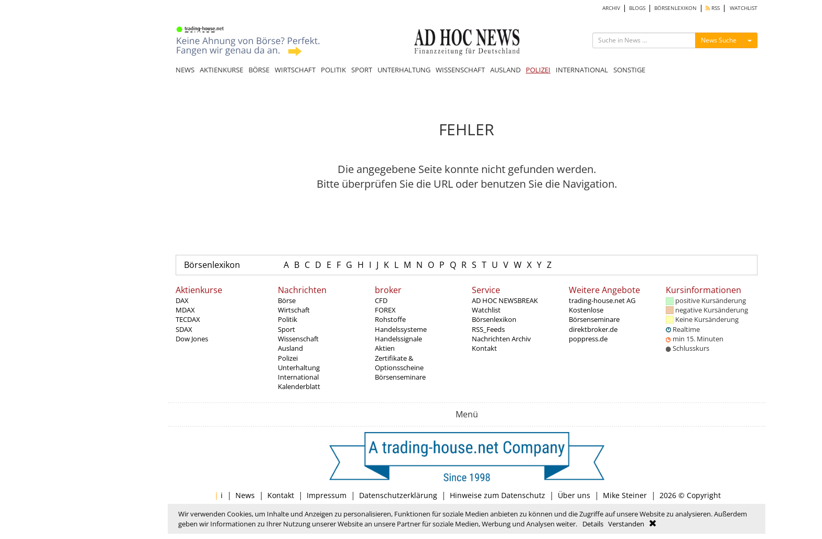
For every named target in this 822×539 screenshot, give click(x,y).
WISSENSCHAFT (460, 69)
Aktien (385, 348)
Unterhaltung (299, 367)
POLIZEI (538, 69)
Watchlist (486, 310)
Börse (287, 300)
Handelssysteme (401, 329)
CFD (381, 300)
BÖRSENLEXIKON (675, 8)
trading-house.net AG (602, 300)
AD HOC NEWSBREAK (505, 300)
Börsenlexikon (212, 265)
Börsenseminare (400, 377)
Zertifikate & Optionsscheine (399, 362)
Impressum (327, 495)
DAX (182, 300)
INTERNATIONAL (582, 69)
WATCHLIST (744, 8)
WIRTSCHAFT (295, 69)
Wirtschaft (294, 310)
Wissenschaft (298, 338)
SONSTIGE (629, 69)
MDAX (185, 310)
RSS (713, 8)
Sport (286, 329)
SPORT (361, 69)
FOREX (385, 310)
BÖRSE (258, 69)
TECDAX (188, 319)
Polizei (288, 358)
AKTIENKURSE (221, 69)
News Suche (719, 40)
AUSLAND (505, 69)
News (245, 495)
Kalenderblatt (299, 386)
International (298, 377)
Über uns (574, 495)
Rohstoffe (390, 319)
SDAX (184, 329)
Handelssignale (398, 338)
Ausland (290, 348)
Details (592, 524)
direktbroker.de (593, 329)
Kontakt (484, 348)
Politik (287, 319)
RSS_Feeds (488, 329)
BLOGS (637, 8)
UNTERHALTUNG (403, 69)
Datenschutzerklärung (398, 495)
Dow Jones (192, 338)
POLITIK (333, 69)
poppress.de (588, 338)
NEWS (185, 69)
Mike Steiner (625, 495)
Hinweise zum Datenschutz (497, 495)
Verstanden (626, 524)
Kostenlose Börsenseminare (594, 314)
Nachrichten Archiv (501, 338)
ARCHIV (611, 8)
